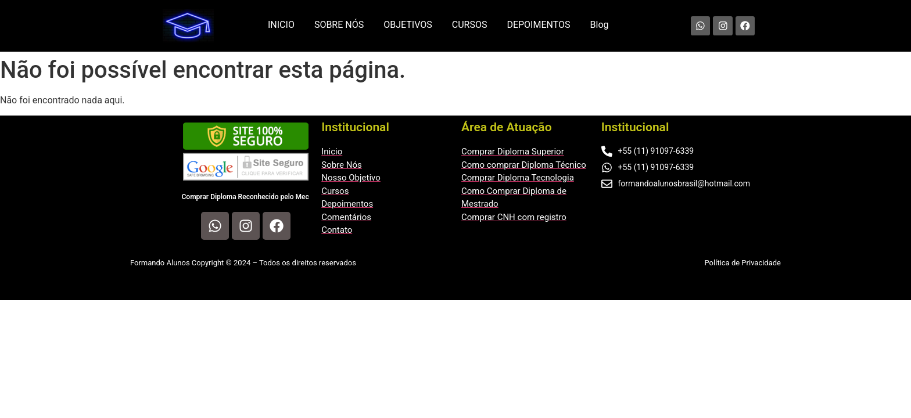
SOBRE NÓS (339, 24)
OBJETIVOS (407, 24)
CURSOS (469, 24)
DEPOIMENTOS (538, 24)
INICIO (281, 24)
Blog (599, 24)
